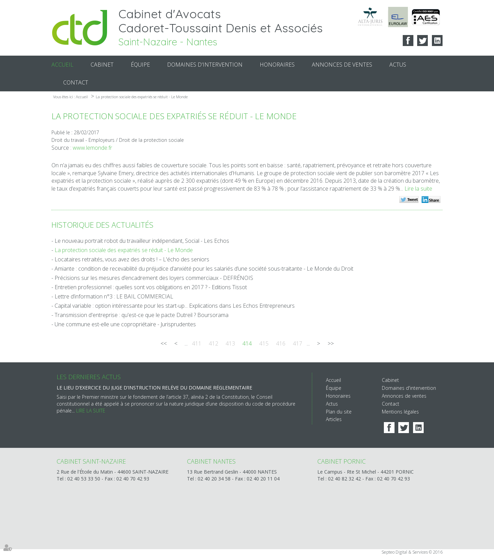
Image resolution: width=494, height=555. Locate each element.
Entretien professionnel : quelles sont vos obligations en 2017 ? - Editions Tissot (151, 287)
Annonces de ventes (342, 64)
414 (247, 343)
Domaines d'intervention (205, 64)
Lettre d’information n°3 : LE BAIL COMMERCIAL (114, 296)
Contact (75, 82)
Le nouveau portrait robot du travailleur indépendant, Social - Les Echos (142, 241)
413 (230, 343)
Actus (397, 64)
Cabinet (102, 64)
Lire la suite (418, 188)
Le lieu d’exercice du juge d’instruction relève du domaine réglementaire (154, 387)
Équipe (140, 64)
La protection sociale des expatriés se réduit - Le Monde (142, 96)
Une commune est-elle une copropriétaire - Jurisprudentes (125, 324)
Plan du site (339, 411)
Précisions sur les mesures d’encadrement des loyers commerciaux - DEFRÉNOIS (154, 278)
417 (297, 343)
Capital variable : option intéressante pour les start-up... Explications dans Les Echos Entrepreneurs (175, 305)
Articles (334, 419)
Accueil (62, 64)
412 (213, 343)
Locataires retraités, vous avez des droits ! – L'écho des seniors (132, 259)
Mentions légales (400, 411)
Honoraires (277, 64)
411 (196, 343)
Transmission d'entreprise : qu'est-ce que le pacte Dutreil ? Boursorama (141, 315)
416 (280, 343)
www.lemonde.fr (92, 147)
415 (264, 343)
